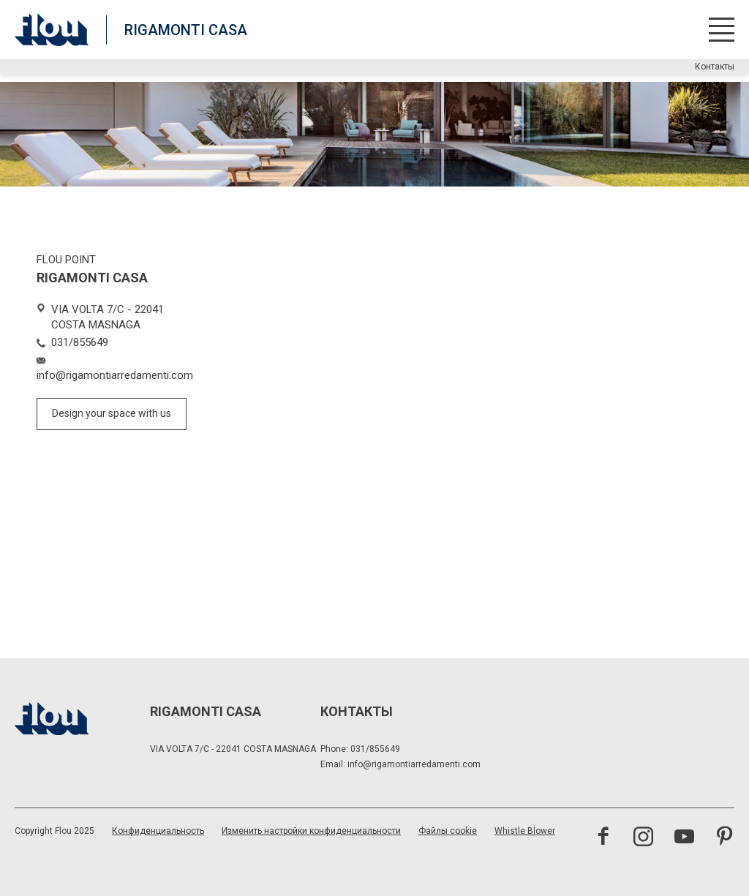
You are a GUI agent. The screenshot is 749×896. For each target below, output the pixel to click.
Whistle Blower (524, 831)
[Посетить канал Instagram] (643, 838)
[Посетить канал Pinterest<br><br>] (724, 838)
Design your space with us (111, 413)
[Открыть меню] (721, 30)
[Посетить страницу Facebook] (603, 838)
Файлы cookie (447, 831)
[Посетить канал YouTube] (684, 838)
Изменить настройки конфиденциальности (311, 831)
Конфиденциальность (158, 831)
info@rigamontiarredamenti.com (414, 764)
